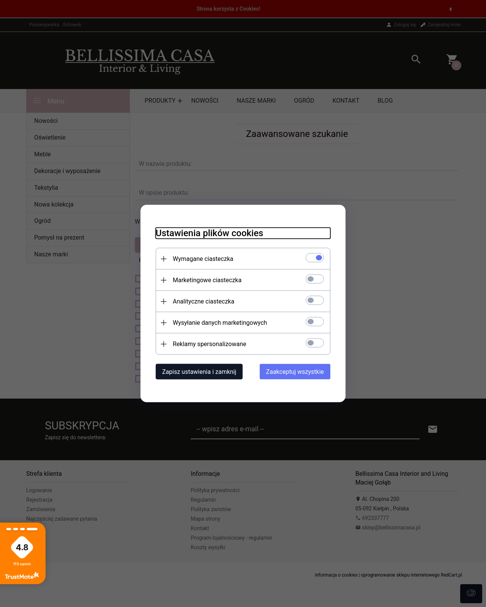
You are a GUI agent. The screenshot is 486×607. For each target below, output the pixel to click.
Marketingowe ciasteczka (207, 280)
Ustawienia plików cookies (209, 233)
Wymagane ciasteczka (203, 258)
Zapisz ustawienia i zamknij (199, 371)
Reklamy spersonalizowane (209, 344)
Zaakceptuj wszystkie (295, 371)
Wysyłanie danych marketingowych (220, 322)
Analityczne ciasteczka (203, 301)
